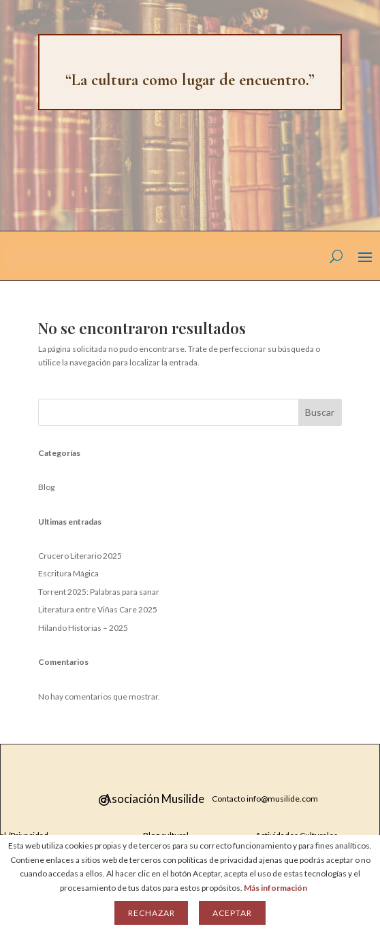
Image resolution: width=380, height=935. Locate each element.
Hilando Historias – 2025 (83, 628)
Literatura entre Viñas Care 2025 (97, 609)
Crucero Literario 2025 (80, 556)
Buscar (319, 412)
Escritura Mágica (68, 573)
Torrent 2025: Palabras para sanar (98, 592)
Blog (46, 487)
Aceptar (231, 913)
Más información (275, 888)
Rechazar (151, 913)
